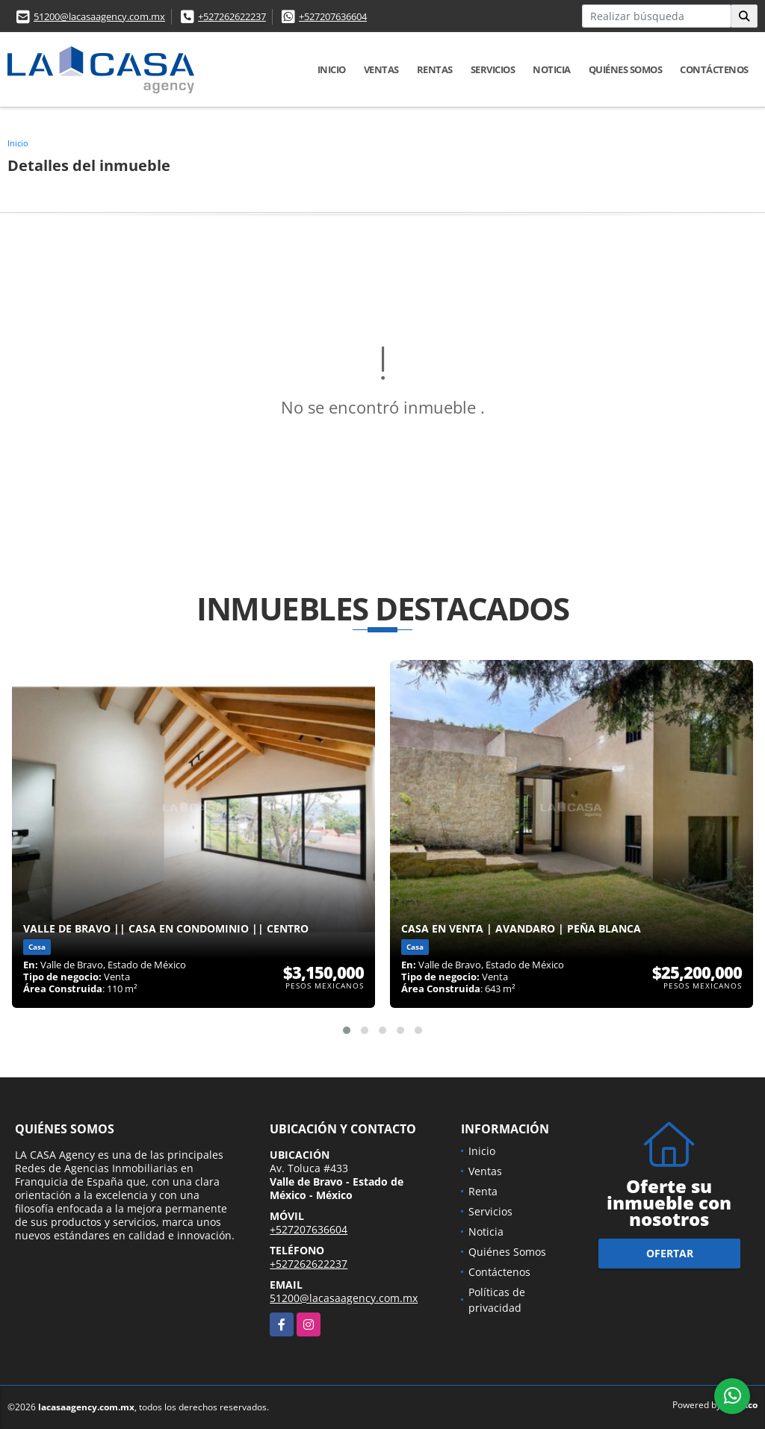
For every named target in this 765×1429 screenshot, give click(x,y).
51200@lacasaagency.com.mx (99, 16)
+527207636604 (333, 16)
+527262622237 (232, 16)
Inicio (332, 69)
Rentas (435, 69)
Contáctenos (714, 69)
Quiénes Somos (626, 69)
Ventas (381, 69)
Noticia (552, 69)
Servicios (493, 69)
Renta (483, 1191)
